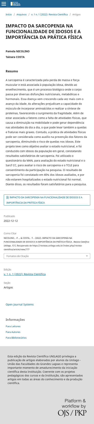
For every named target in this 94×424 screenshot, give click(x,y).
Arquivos (21, 14)
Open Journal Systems (20, 304)
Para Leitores (13, 326)
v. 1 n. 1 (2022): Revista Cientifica (49, 14)
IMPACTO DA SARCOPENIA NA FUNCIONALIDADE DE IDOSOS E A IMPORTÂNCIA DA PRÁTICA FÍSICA (44, 200)
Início (9, 14)
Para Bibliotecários (16, 337)
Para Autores (13, 332)
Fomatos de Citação (17, 256)
